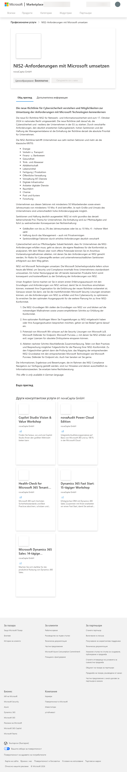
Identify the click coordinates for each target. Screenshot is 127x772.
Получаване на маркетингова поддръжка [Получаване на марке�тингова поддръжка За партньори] (103, 641)
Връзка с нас (26, 761)
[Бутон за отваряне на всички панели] (11, 13)
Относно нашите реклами (17, 766)
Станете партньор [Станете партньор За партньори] (93, 630)
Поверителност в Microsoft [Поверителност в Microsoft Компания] (56, 701)
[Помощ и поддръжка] (75, 4)
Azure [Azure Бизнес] (6, 707)
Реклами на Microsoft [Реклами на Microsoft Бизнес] (13, 723)
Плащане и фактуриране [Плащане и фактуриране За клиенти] (55, 657)
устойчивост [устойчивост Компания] (50, 712)
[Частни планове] (83, 4)
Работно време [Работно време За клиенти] (51, 630)
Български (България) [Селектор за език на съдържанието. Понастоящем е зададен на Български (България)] (19, 743)
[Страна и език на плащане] (98, 4)
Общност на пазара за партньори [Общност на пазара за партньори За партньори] (100, 667)
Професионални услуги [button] (23, 22)
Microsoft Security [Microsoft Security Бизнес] (11, 701)
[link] (35, 433)
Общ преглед (25, 97)
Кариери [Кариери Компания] (48, 696)
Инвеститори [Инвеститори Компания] (50, 707)
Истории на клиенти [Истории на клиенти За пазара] (12, 641)
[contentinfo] (39, 22)
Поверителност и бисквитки (47, 761)
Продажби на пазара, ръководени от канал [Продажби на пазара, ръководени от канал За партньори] (104, 673)
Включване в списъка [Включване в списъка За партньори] (95, 635)
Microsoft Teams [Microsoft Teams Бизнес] (10, 733)
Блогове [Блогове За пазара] (7, 635)
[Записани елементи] (79, 4)
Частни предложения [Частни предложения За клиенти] (54, 646)
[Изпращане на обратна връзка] (71, 4)
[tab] (25, 97)
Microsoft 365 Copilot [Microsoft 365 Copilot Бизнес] (13, 728)
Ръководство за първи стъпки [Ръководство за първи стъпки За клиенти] (57, 635)
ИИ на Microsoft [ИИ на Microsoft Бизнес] (10, 696)
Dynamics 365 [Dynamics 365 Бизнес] (9, 712)
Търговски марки (93, 761)
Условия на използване (72, 761)
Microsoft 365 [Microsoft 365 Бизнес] (9, 717)
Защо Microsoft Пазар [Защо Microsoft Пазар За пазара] (13, 630)
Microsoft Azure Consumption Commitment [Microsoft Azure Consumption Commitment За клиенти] (62, 651)
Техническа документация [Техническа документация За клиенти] (56, 641)
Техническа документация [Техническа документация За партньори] (97, 646)
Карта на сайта (11, 761)
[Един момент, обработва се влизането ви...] (117, 4)
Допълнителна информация (52, 97)
